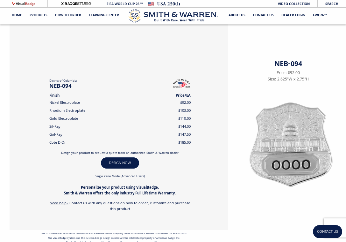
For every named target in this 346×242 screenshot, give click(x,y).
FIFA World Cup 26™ (124, 4)
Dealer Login (293, 16)
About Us (237, 16)
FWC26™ (320, 16)
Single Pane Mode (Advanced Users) (120, 176)
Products (38, 16)
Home (17, 16)
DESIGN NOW (120, 163)
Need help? (59, 203)
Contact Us (263, 16)
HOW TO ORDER (68, 16)
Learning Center (104, 16)
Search (331, 4)
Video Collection (294, 4)
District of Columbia (63, 81)
